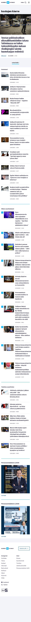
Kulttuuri (3, 570)
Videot (3, 573)
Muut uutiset (4, 568)
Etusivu (18, 558)
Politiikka (3, 558)
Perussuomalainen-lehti (22, 568)
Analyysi (3, 563)
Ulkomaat (3, 56)
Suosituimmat (20, 561)
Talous (3, 561)
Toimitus (18, 563)
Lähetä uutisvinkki (21, 566)
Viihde (2, 578)
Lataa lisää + (15, 62)
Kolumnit (3, 575)
